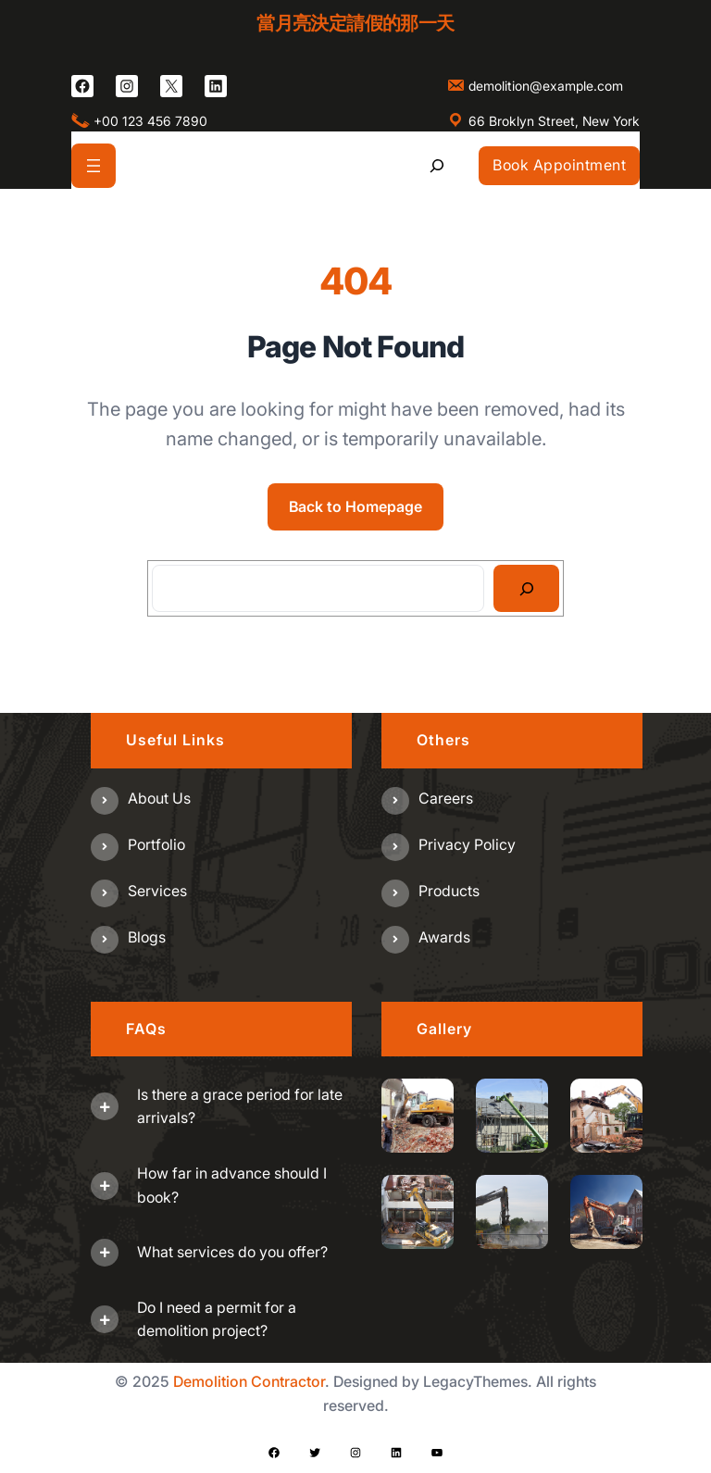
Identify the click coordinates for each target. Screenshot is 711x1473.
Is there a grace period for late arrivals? (240, 1106)
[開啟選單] (93, 166)
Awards (444, 937)
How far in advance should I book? (232, 1185)
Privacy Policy (467, 844)
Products (449, 890)
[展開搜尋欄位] (437, 165)
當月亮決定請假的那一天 (355, 23)
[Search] (526, 589)
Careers (445, 798)
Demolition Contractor (249, 1381)
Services (157, 890)
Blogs (147, 937)
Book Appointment (559, 165)
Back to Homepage (355, 506)
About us (159, 798)
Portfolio (156, 844)
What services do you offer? (232, 1251)
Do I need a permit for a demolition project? (216, 1319)
